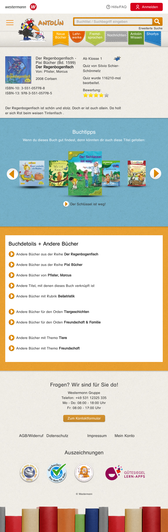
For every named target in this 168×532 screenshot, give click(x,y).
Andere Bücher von (43, 275)
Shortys (153, 34)
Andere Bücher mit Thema (41, 338)
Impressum (97, 435)
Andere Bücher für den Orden (52, 312)
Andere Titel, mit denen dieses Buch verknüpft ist (55, 286)
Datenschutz (57, 435)
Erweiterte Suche (151, 28)
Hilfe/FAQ (116, 7)
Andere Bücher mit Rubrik (45, 296)
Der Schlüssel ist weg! (88, 204)
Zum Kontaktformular (84, 418)
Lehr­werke (77, 35)
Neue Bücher (60, 35)
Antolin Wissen (136, 35)
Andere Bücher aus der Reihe (57, 254)
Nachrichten (116, 35)
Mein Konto (125, 435)
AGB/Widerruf (31, 435)
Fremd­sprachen (95, 35)
